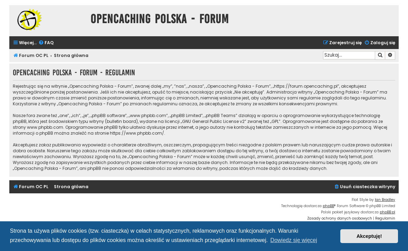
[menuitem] (46, 43)
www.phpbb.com (45, 127)
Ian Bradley (385, 199)
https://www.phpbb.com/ (137, 133)
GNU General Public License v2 (213, 121)
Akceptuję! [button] (369, 236)
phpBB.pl (387, 212)
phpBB (328, 206)
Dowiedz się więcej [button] (294, 240)
